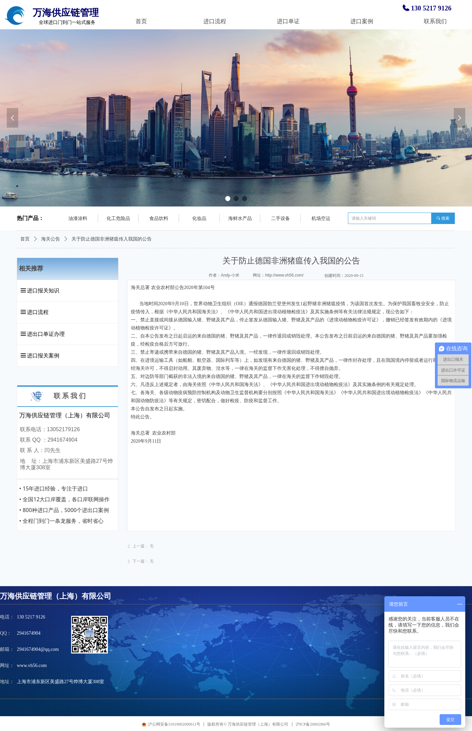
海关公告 (50, 239)
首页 (25, 239)
